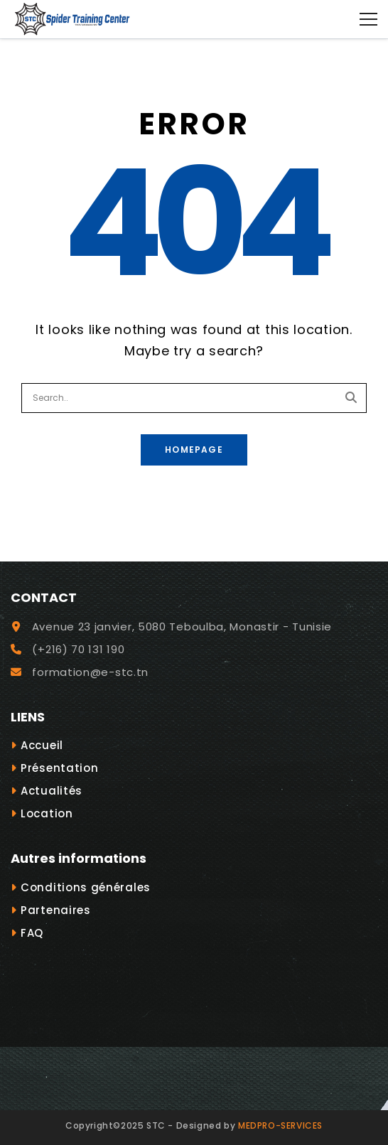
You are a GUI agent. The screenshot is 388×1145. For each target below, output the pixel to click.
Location (47, 813)
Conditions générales (86, 887)
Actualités (51, 790)
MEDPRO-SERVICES (280, 1125)
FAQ (32, 932)
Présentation (59, 767)
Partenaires (56, 910)
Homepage (194, 450)
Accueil (42, 745)
